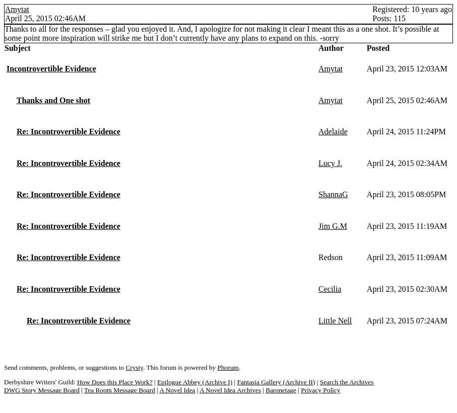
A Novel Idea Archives (230, 390)
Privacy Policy (320, 390)
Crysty (134, 367)
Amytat (17, 9)
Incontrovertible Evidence (51, 68)
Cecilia (329, 289)
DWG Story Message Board (42, 390)
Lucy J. (330, 163)
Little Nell (335, 320)
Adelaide (333, 131)
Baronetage (281, 390)
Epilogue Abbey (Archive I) (194, 382)
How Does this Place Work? (115, 382)
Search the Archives (347, 382)
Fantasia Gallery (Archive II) (276, 382)
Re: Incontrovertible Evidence (68, 131)
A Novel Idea (177, 390)
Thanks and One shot (53, 100)
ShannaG (333, 194)
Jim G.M (332, 226)
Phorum (228, 367)
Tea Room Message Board (119, 390)
